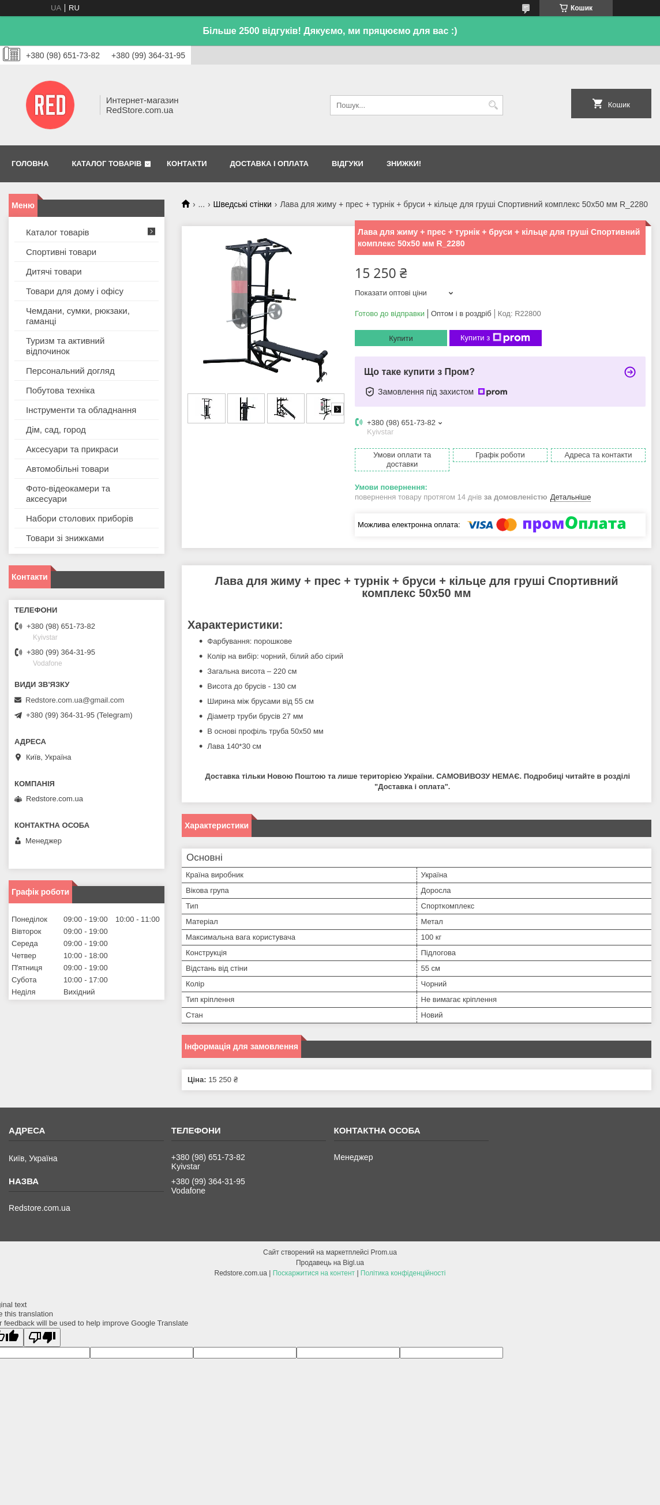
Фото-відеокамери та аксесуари (68, 493)
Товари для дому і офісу (74, 291)
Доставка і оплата (269, 163)
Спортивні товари (61, 252)
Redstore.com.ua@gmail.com (74, 700)
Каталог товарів (106, 163)
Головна (30, 163)
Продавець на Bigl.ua (330, 1263)
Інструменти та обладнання (81, 410)
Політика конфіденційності (403, 1273)
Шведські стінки (242, 204)
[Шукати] (493, 105)
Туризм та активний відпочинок (65, 346)
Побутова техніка (60, 390)
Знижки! (404, 163)
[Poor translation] (42, 1337)
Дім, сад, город (56, 429)
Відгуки (347, 163)
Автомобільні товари (67, 469)
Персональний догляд (70, 371)
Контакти (187, 163)
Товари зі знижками (65, 538)
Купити (401, 338)
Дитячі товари (54, 271)
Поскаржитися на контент (314, 1273)
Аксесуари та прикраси (72, 449)
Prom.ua (384, 1252)
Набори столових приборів (79, 518)
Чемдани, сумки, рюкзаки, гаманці (78, 316)
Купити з (495, 338)
